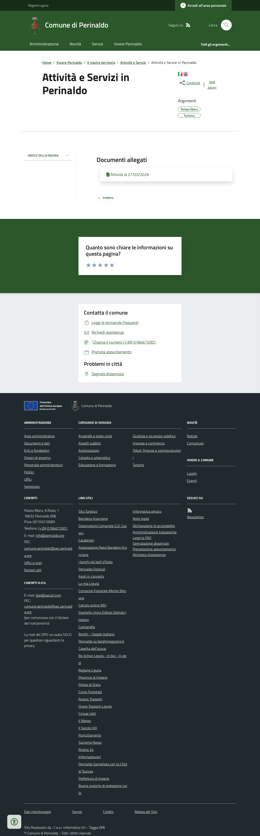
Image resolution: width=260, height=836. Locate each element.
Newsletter (195, 517)
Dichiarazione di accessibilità (154, 525)
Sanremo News (90, 742)
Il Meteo (84, 720)
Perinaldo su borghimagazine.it (101, 641)
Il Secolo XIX (87, 728)
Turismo (138, 465)
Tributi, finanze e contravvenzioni (157, 454)
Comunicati (195, 443)
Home (46, 62)
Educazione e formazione (97, 465)
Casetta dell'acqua (92, 648)
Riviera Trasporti (90, 699)
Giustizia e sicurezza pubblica (154, 436)
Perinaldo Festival (91, 569)
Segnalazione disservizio (151, 543)
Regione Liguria (38, 5)
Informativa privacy (147, 511)
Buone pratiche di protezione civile (102, 789)
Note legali (141, 518)
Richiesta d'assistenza (149, 554)
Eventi (192, 480)
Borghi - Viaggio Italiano (96, 634)
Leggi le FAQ (142, 537)
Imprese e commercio (149, 443)
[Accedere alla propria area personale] (203, 5)
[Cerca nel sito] (224, 25)
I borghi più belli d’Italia (95, 562)
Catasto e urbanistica (94, 457)
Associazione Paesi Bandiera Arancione (102, 551)
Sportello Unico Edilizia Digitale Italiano (102, 616)
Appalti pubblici (89, 443)
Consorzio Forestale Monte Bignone (102, 594)
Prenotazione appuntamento (154, 549)
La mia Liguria (88, 583)
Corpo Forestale (90, 692)
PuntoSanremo (89, 735)
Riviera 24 (86, 749)
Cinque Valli (87, 713)
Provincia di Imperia (92, 677)
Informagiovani (89, 757)
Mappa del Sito (146, 811)
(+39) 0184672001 (53, 528)
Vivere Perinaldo (128, 44)
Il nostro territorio (101, 62)
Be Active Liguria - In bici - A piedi (102, 659)
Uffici (28, 479)
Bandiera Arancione (93, 518)
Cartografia (86, 627)
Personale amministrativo (43, 465)
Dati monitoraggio (37, 811)
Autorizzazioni (88, 450)
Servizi (97, 44)
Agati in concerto (91, 576)
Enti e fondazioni (36, 450)
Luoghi (192, 473)
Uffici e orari (33, 562)
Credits (108, 811)
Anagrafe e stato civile (95, 436)
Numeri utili (32, 570)
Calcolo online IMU (92, 605)
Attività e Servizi (133, 62)
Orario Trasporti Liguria (95, 706)
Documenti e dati (37, 443)
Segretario (32, 486)
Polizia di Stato (89, 684)
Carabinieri (86, 540)
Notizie (192, 436)
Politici (29, 472)
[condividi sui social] (189, 82)
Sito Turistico (87, 511)
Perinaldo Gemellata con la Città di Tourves (102, 767)
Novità (75, 44)
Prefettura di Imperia (93, 778)
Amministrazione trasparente (155, 532)
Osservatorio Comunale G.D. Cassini (102, 529)
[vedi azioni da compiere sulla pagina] (210, 84)
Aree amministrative (39, 436)
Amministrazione (44, 44)
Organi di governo (37, 457)
